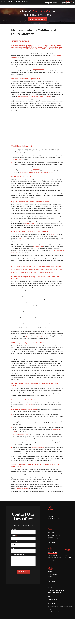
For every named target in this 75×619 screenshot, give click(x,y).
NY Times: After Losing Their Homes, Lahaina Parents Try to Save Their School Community (32, 272)
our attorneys (54, 91)
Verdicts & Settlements (35, 6)
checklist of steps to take (38, 447)
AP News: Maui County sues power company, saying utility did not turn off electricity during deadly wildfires (36, 269)
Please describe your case (17, 554)
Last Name (14, 535)
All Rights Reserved (52, 609)
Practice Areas (23, 6)
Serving (52, 6)
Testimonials (46, 6)
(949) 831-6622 (52, 599)
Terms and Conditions (69, 609)
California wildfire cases (18, 159)
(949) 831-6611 (68, 3)
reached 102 (53, 234)
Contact (63, 6)
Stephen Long (36, 169)
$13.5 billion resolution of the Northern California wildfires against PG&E (35, 96)
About (16, 6)
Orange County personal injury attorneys (35, 337)
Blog (58, 6)
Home (11, 6)
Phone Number (15, 542)
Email (12, 548)
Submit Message (23, 571)
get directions (52, 522)
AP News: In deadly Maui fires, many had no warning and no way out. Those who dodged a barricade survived (36, 266)
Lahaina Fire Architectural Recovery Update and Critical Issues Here (36, 172)
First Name (14, 529)
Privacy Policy (60, 609)
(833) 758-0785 (51, 3)
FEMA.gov (21, 238)
